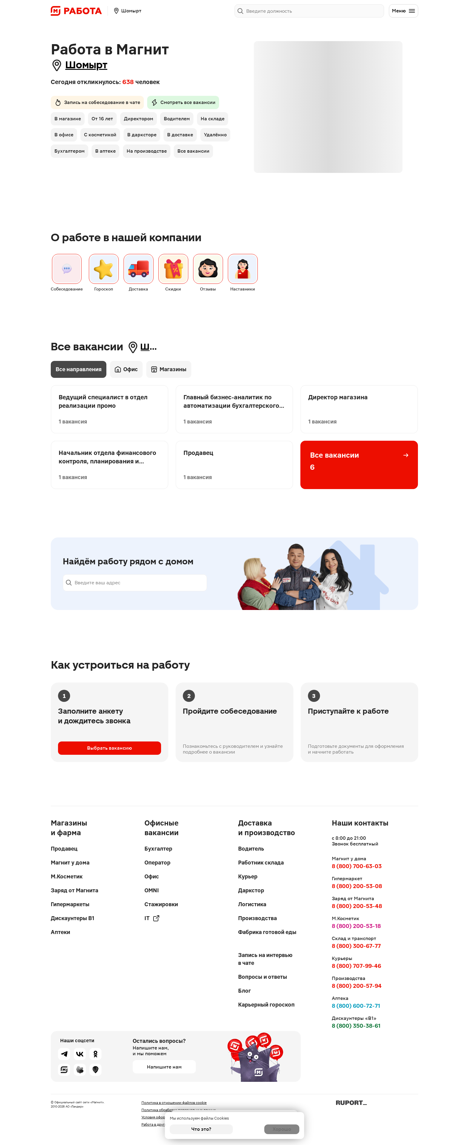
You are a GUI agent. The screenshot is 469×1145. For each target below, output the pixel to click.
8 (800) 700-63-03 (357, 866)
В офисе (99, 137)
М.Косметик (66, 876)
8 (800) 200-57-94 (357, 986)
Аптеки (60, 932)
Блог (244, 991)
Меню (404, 11)
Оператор (157, 862)
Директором (141, 120)
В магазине (67, 120)
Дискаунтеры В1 (72, 918)
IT (152, 918)
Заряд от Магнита (74, 890)
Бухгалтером (142, 154)
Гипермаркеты (70, 904)
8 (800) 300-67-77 (356, 946)
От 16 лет (104, 120)
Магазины (168, 393)
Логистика (252, 904)
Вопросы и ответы (262, 977)
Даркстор (251, 890)
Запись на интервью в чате (265, 959)
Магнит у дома (70, 862)
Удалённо (103, 154)
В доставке (67, 154)
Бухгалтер (158, 848)
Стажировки (161, 904)
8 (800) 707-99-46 (356, 966)
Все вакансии (123, 171)
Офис (126, 393)
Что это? (201, 1129)
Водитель (251, 848)
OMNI (151, 890)
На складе (66, 137)
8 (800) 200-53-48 (357, 906)
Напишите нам (164, 1067)
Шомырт (91, 65)
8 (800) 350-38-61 (356, 1026)
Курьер (247, 876)
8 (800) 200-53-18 (356, 926)
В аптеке (180, 154)
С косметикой (137, 137)
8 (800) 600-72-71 (356, 1006)
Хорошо (268, 1129)
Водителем (181, 120)
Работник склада (261, 862)
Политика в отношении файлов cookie (174, 1103)
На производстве (74, 171)
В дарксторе (180, 137)
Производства (257, 918)
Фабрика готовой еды (267, 932)
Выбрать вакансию (109, 772)
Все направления (79, 393)
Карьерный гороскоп (266, 1004)
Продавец (64, 848)
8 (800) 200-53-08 (357, 886)
